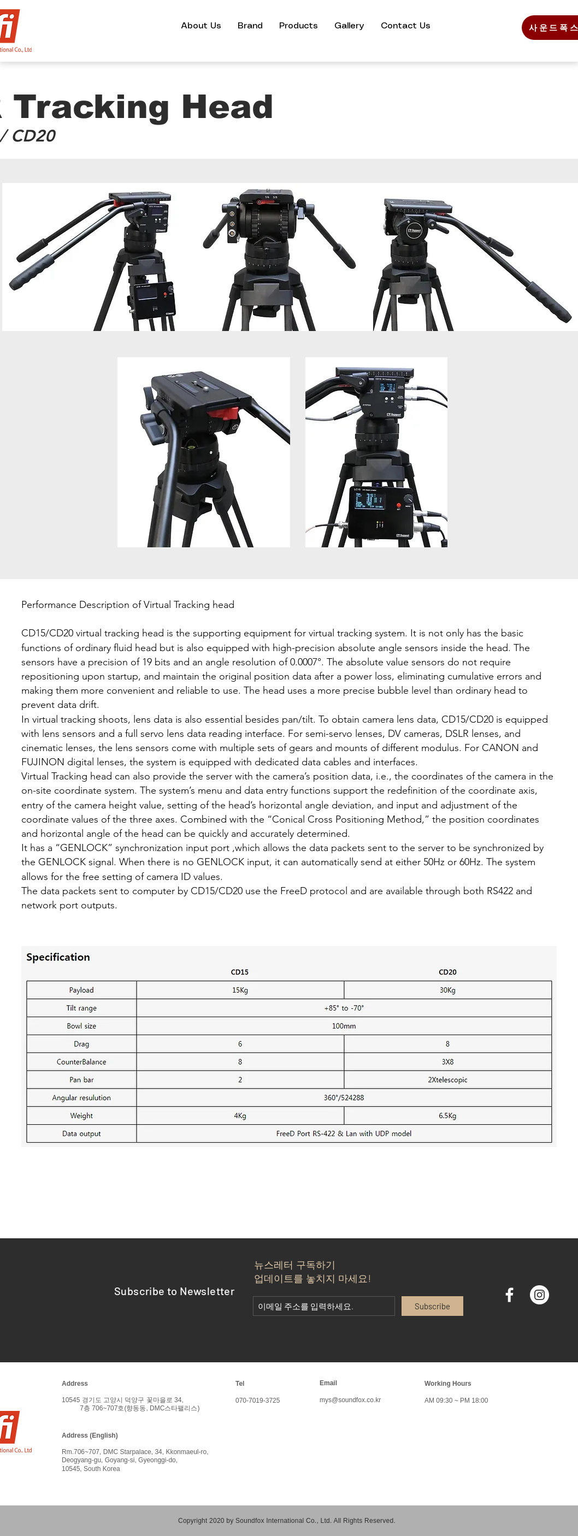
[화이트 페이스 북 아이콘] (509, 1294)
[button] (201, 26)
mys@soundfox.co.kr (350, 1400)
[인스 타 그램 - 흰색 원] (539, 1294)
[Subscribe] (432, 1306)
